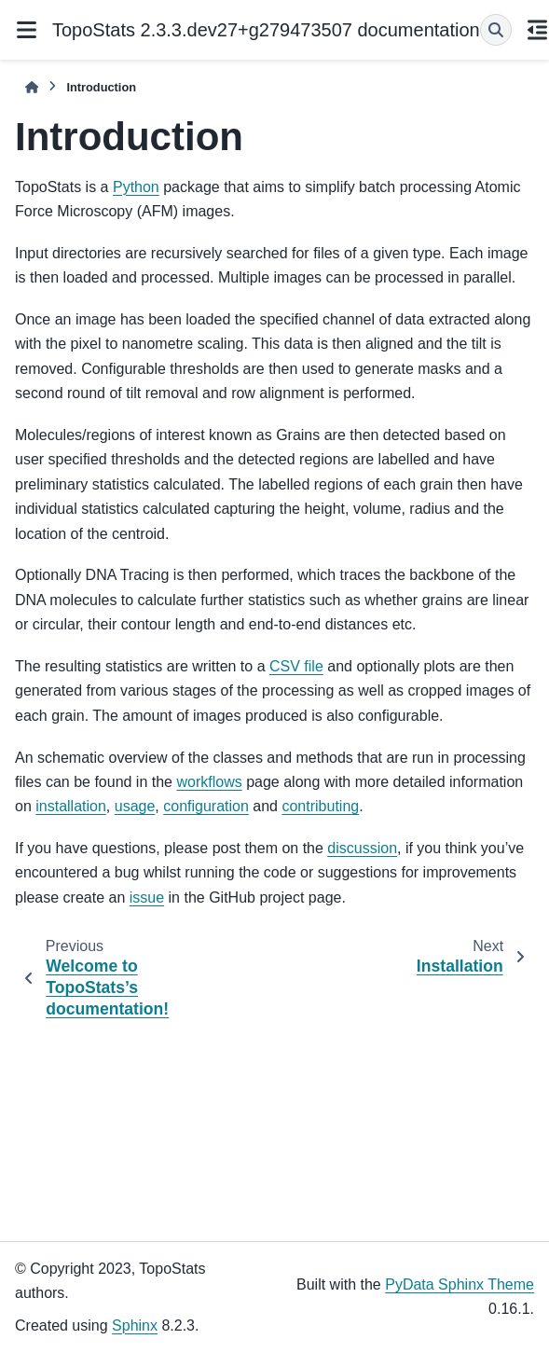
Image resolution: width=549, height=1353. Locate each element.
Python (136, 187)
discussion (362, 848)
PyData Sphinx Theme (459, 1284)
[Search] (496, 30)
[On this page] (538, 30)
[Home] (31, 87)
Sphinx (135, 1325)
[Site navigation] (26, 30)
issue (147, 897)
